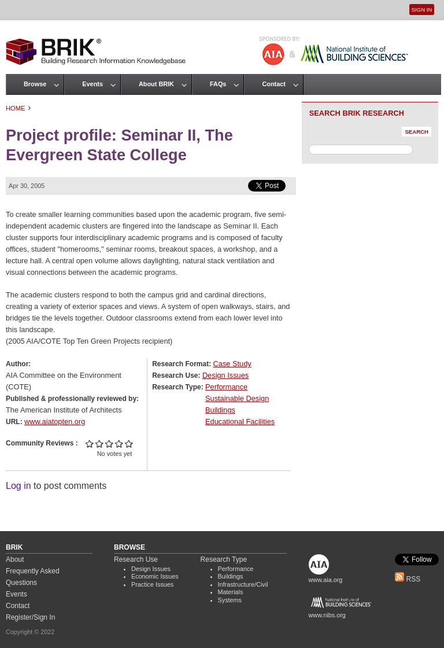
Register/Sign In (30, 617)
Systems (230, 600)
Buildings (220, 410)
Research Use (136, 559)
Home (15, 108)
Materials (230, 591)
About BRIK (156, 83)
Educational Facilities (240, 421)
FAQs (218, 83)
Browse (35, 83)
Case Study (232, 363)
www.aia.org (326, 579)
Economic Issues (155, 576)
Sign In (422, 9)
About (15, 559)
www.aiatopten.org (54, 421)
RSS (407, 579)
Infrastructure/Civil (243, 584)
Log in (18, 486)
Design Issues (225, 375)
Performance (226, 386)
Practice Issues (152, 584)
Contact (273, 83)
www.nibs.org (327, 615)
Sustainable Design (237, 398)
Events (92, 83)
